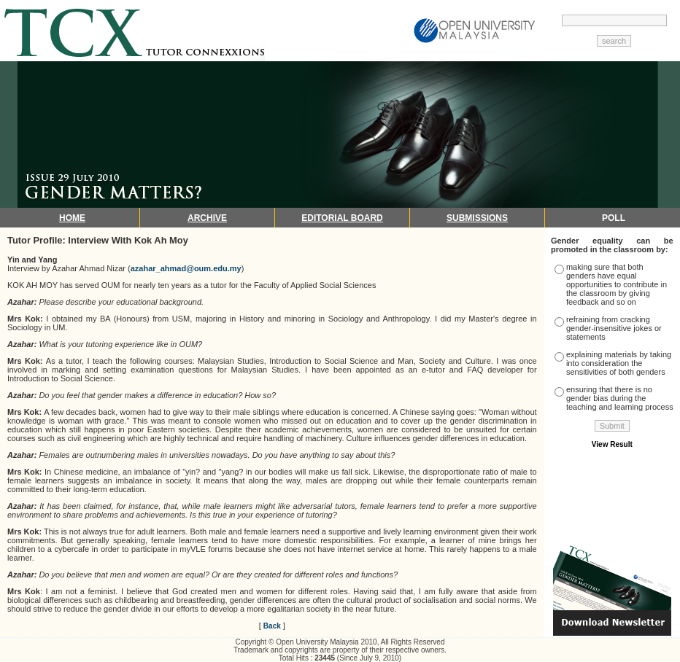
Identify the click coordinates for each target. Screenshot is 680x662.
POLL (613, 218)
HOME (72, 218)
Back (272, 626)
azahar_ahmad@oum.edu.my (186, 268)
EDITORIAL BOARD (342, 218)
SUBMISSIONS (477, 218)
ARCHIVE (207, 218)
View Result (612, 444)
